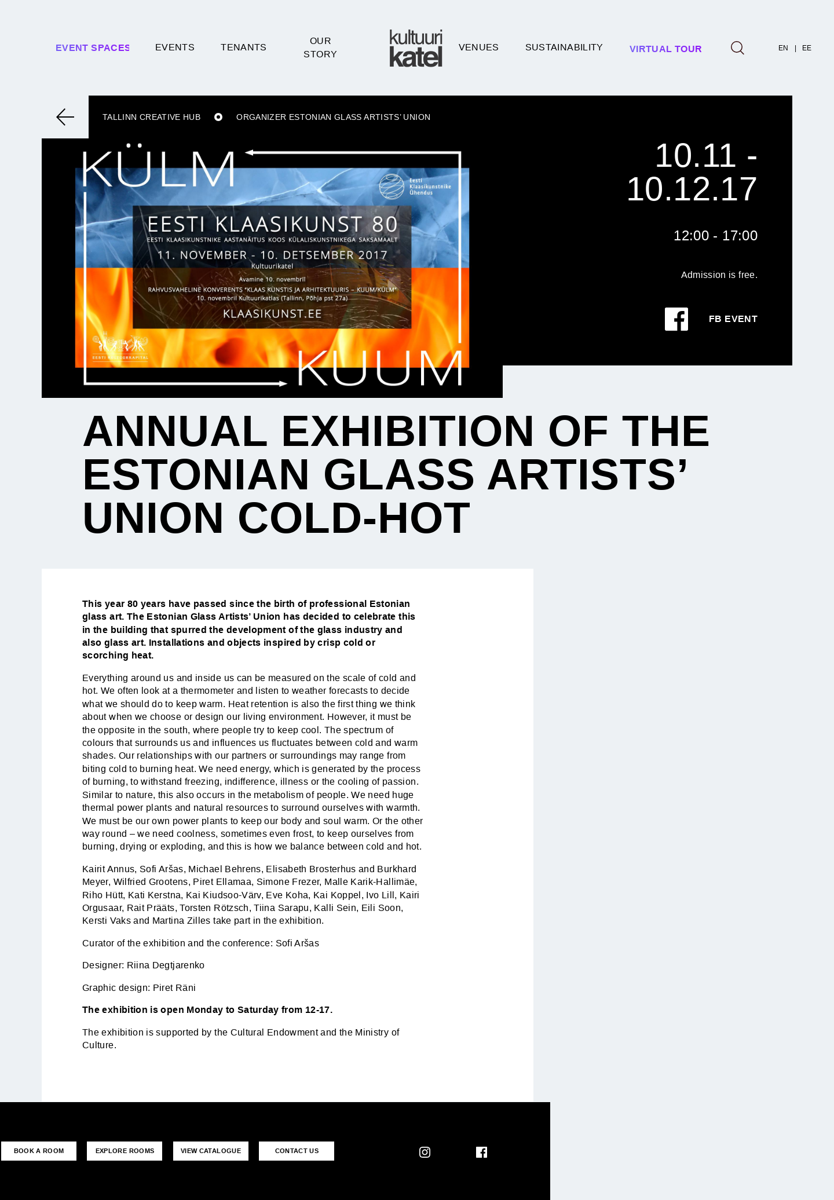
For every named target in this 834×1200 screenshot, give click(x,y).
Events (175, 47)
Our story (320, 47)
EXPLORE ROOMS (125, 1150)
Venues (479, 47)
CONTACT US (297, 1150)
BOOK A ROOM (39, 1150)
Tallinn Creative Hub (151, 117)
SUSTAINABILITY (564, 47)
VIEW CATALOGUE (211, 1150)
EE (807, 48)
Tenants (244, 47)
